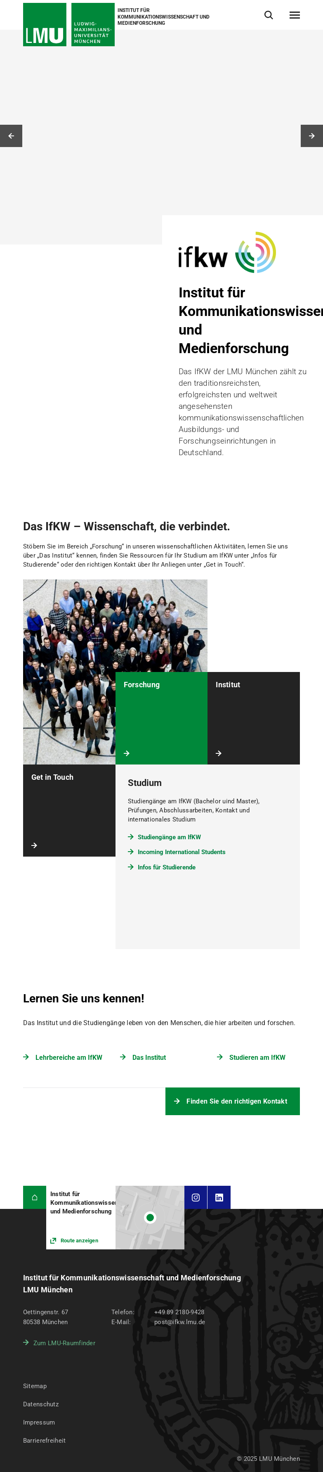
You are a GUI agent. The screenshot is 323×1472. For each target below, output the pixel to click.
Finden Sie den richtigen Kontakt (236, 1101)
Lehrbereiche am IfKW (68, 1057)
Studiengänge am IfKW (169, 837)
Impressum (39, 1422)
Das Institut (149, 1057)
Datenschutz (41, 1404)
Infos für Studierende (167, 867)
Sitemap (35, 1386)
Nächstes (312, 136)
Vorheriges (11, 136)
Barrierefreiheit (44, 1440)
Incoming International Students (182, 852)
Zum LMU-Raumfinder (64, 1343)
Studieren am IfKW (257, 1057)
